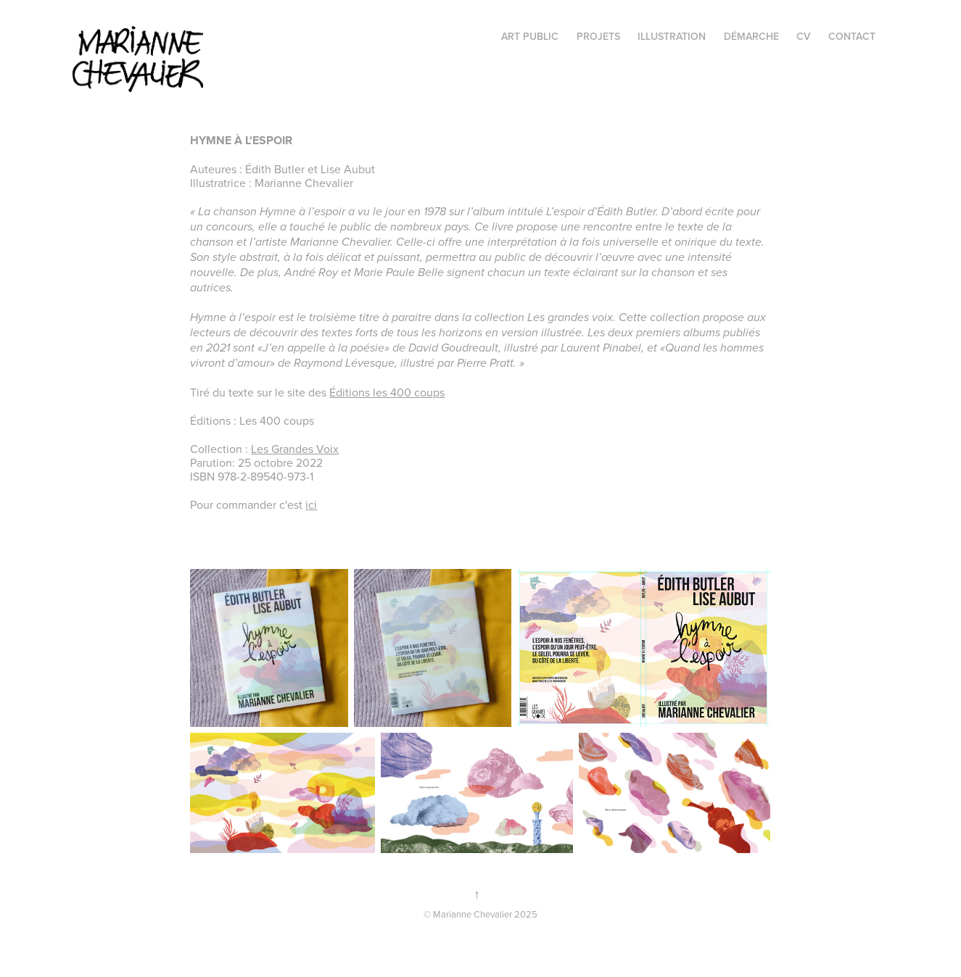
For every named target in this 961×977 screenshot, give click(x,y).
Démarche (751, 36)
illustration (672, 36)
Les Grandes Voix (295, 449)
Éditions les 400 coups (387, 392)
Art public (529, 36)
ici (311, 504)
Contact (851, 36)
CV (803, 36)
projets (598, 36)
